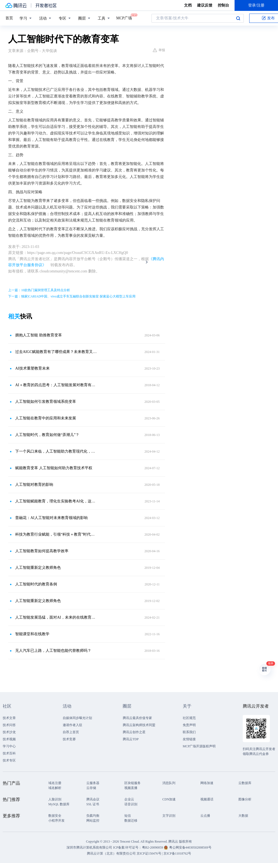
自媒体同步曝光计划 (77, 718)
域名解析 (54, 788)
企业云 (129, 799)
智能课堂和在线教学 (32, 634)
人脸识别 (54, 799)
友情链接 (189, 739)
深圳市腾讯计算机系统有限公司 (89, 847)
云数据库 (244, 783)
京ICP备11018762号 (177, 853)
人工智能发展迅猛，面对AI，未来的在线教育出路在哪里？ (56, 617)
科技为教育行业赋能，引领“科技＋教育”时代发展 (56, 534)
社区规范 (189, 718)
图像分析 (244, 799)
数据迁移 (130, 820)
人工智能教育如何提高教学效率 (41, 551)
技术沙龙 (9, 732)
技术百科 (9, 753)
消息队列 (168, 783)
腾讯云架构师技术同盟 (139, 725)
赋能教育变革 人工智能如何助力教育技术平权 (53, 468)
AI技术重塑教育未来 (32, 368)
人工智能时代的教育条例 (36, 584)
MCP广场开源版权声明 (199, 746)
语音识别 (130, 804)
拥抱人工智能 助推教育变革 (38, 335)
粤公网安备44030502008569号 (190, 847)
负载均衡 (92, 816)
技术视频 (9, 739)
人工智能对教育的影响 (34, 485)
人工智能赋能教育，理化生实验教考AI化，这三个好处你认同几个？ (56, 501)
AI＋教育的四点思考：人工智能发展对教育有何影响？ (56, 385)
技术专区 (9, 760)
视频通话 (206, 799)
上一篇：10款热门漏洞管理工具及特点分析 (39, 290)
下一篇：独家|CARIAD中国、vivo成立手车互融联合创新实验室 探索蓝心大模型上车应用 (71, 296)
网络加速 (206, 783)
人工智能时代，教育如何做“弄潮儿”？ (47, 435)
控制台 (223, 5)
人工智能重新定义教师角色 (38, 568)
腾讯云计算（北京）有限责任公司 (111, 853)
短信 (127, 816)
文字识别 (168, 816)
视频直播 (130, 788)
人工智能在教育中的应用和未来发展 (45, 418)
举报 (159, 50)
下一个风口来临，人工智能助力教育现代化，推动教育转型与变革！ (56, 451)
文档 (188, 5)
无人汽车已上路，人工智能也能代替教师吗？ (53, 651)
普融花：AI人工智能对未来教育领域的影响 (51, 518)
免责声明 (189, 725)
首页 (9, 18)
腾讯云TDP (131, 739)
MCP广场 (124, 17)
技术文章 (9, 718)
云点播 (205, 816)
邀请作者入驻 (72, 725)
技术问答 (9, 725)
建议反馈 (204, 5)
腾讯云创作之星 (134, 732)
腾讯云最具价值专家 (137, 718)
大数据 (243, 816)
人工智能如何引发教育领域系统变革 (45, 402)
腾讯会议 (92, 799)
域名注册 (54, 783)
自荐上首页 (71, 732)
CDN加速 (169, 799)
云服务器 (92, 783)
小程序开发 (56, 820)
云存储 (91, 788)
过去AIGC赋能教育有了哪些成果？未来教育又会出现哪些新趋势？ (56, 352)
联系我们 (189, 732)
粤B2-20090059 (153, 847)
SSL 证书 (92, 804)
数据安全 (54, 816)
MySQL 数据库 (59, 804)
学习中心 (9, 746)
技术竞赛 (69, 739)
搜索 (238, 18)
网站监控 (92, 820)
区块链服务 (132, 783)
